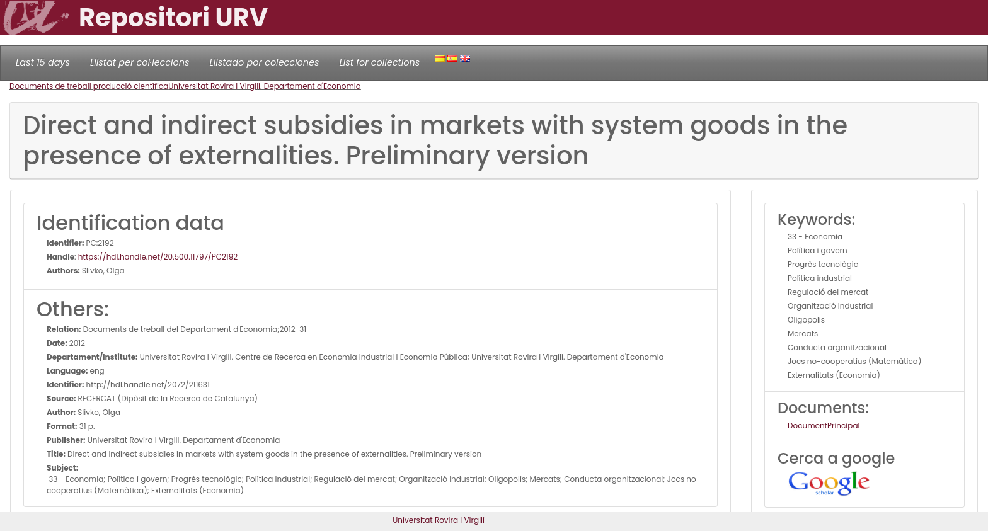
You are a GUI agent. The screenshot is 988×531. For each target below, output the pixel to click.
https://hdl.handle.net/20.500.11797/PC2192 (158, 256)
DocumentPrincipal (823, 425)
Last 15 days (43, 62)
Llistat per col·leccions (140, 62)
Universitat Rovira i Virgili (439, 520)
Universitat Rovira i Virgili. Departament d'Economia (264, 86)
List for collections (379, 62)
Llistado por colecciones (264, 62)
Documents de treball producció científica (88, 86)
